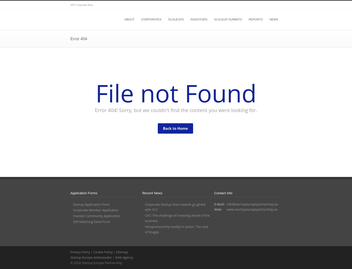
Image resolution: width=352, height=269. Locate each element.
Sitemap (122, 252)
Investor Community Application (96, 216)
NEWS (274, 19)
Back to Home (175, 128)
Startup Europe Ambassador (91, 257)
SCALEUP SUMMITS (228, 19)
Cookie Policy (103, 252)
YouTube (277, 5)
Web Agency (124, 257)
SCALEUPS (176, 19)
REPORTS (256, 19)
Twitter (259, 5)
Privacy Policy (80, 252)
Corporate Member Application (95, 210)
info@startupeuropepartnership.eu (252, 204)
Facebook (268, 5)
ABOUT (129, 19)
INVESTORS (198, 19)
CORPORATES (151, 19)
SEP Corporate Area (81, 5)
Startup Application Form (91, 204)
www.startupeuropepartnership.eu (252, 209)
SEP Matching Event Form (91, 222)
